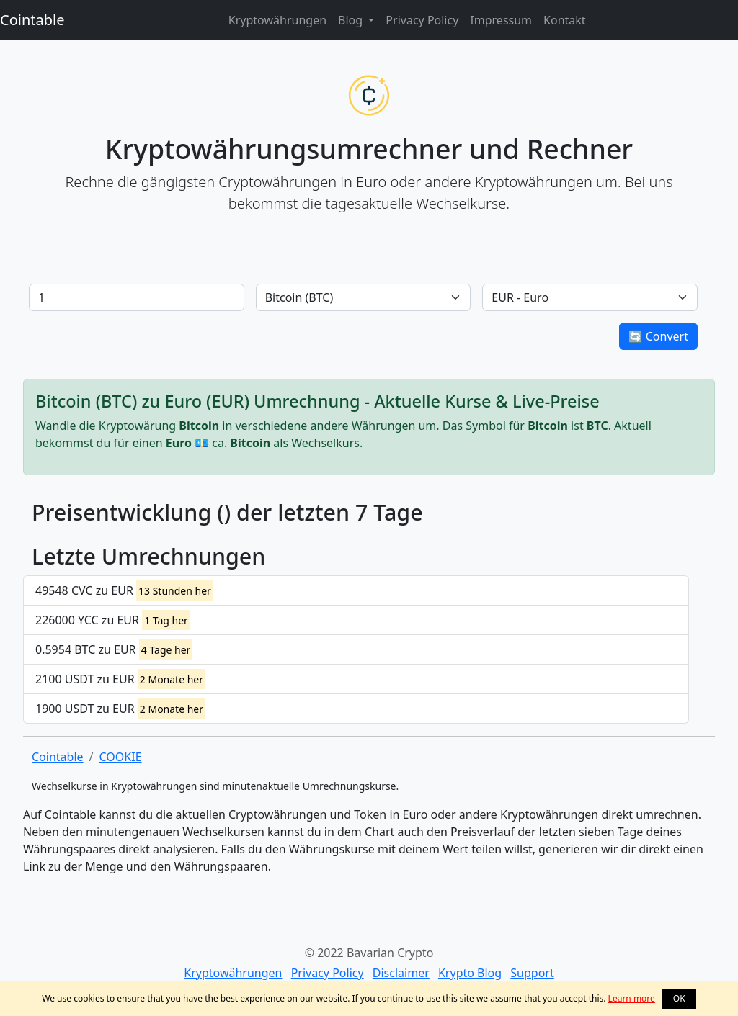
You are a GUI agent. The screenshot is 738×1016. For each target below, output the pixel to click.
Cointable (32, 20)
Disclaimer (401, 973)
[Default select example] (363, 297)
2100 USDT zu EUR (120, 679)
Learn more (631, 998)
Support (532, 973)
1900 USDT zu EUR (120, 708)
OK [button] (679, 998)
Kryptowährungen (277, 20)
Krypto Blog (470, 973)
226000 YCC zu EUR (112, 620)
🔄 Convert (658, 336)
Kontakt (564, 20)
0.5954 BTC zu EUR (113, 649)
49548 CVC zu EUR (124, 590)
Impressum (501, 20)
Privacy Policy (422, 20)
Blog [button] (351, 20)
